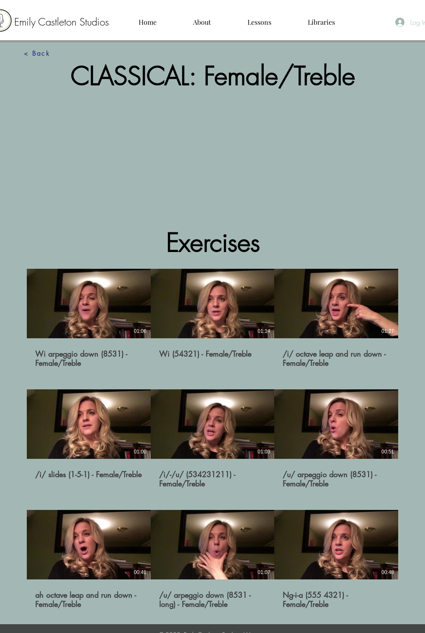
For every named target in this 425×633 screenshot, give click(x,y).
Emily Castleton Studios (61, 21)
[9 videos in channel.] (212, 439)
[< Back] (37, 53)
